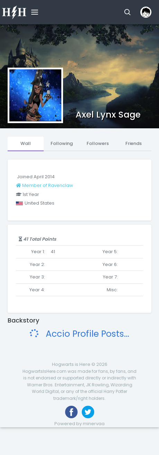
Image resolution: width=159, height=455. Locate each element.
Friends (133, 143)
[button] (127, 12)
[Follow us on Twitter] (88, 412)
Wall (25, 143)
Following (62, 143)
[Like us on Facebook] (71, 412)
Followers (98, 143)
